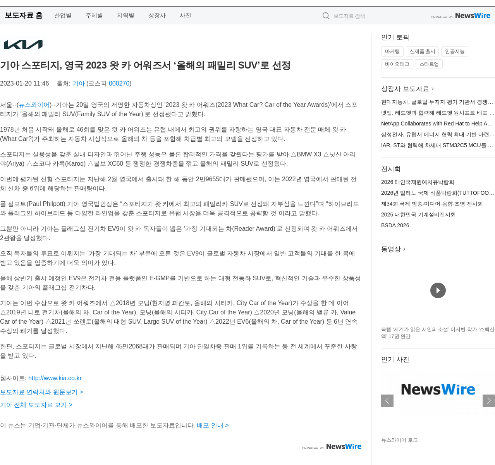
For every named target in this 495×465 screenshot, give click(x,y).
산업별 (63, 15)
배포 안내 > (213, 425)
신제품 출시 (422, 51)
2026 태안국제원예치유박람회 (417, 182)
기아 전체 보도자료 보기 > (36, 405)
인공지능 (454, 51)
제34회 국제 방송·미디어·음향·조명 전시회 (432, 204)
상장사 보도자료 (405, 89)
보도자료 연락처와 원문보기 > (41, 392)
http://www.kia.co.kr (55, 378)
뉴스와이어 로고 (399, 440)
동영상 (391, 249)
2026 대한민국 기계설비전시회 (418, 214)
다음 (489, 401)
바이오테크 (397, 64)
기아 (78, 83)
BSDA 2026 (395, 225)
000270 (119, 83)
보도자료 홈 (23, 15)
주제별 (94, 15)
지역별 (125, 15)
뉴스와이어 (34, 104)
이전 (387, 401)
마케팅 (392, 51)
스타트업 (429, 64)
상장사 (157, 15)
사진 (185, 15)
